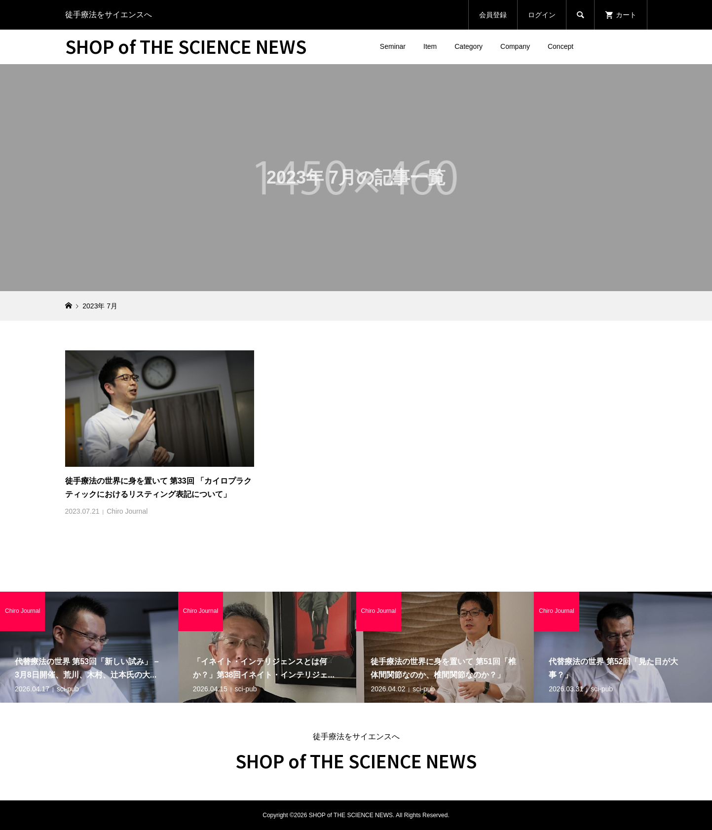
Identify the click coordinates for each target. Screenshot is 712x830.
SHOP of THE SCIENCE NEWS (185, 46)
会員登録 (493, 15)
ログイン (542, 15)
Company (515, 46)
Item (430, 46)
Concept (560, 46)
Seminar (393, 46)
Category (468, 46)
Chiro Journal (127, 511)
